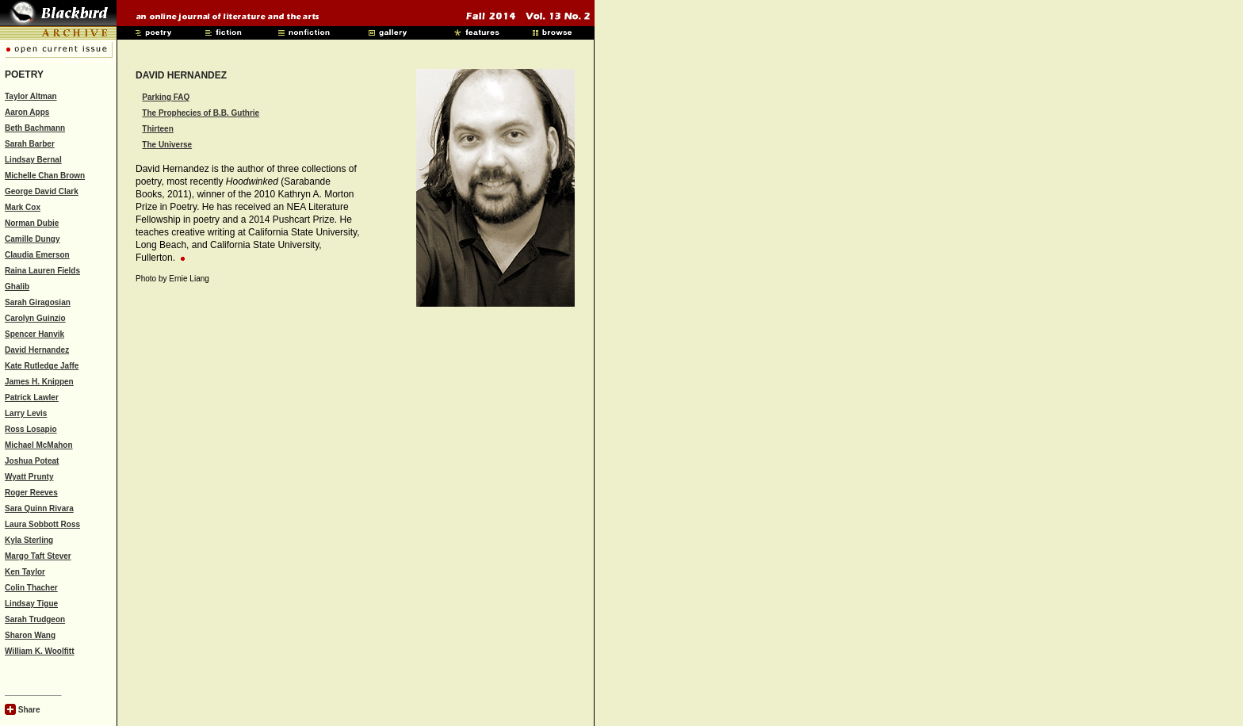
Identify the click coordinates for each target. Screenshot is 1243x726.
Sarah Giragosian (38, 302)
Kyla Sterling (29, 540)
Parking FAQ (165, 97)
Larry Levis (26, 413)
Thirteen (157, 128)
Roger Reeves (31, 492)
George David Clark (41, 191)
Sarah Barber (30, 143)
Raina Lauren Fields (42, 270)
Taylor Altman (31, 96)
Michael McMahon (39, 445)
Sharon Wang (30, 635)
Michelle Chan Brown (45, 175)
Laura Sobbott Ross (42, 524)
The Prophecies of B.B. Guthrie (200, 113)
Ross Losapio (31, 429)
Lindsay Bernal (33, 159)
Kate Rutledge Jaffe (41, 365)
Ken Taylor (25, 571)
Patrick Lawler (32, 397)
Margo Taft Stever (38, 556)
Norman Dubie (32, 223)
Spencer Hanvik (34, 334)
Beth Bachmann (35, 128)
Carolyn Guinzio (35, 318)
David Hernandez (37, 350)
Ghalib (17, 286)
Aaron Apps (27, 112)
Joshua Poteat (32, 461)
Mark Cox (22, 207)
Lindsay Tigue (31, 603)
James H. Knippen (39, 381)
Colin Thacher (31, 587)
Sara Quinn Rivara (39, 508)
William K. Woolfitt (40, 651)
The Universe (167, 144)
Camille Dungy (32, 239)
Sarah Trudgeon (35, 619)
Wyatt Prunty (29, 476)
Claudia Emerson (37, 254)
